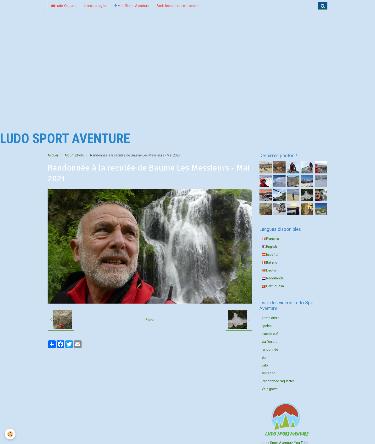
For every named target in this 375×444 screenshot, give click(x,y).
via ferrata (269, 342)
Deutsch (270, 270)
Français (270, 239)
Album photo (74, 155)
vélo (265, 365)
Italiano (269, 262)
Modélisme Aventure (131, 6)
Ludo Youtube (64, 6)
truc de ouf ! (271, 334)
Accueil (53, 155)
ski (264, 357)
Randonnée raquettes (278, 381)
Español (270, 254)
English (269, 247)
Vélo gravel (270, 389)
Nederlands (272, 278)
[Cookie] (10, 434)
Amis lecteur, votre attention (178, 6)
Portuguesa (273, 286)
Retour (149, 319)
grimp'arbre (270, 318)
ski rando (268, 373)
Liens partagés (95, 6)
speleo (267, 326)
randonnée (270, 349)
